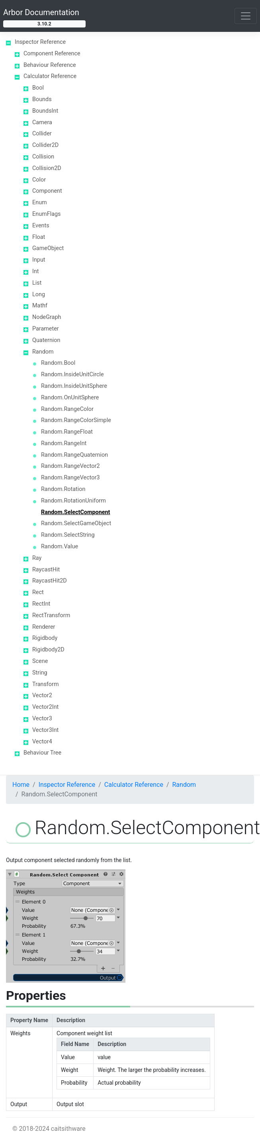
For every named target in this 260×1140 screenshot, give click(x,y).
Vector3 (42, 718)
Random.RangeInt (63, 443)
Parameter (45, 328)
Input (38, 259)
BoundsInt (45, 111)
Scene (40, 661)
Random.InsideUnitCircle (72, 374)
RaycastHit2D (49, 580)
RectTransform (51, 615)
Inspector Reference (40, 42)
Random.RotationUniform (73, 500)
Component (47, 191)
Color (39, 179)
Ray (36, 558)
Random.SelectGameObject (76, 523)
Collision (43, 156)
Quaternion (46, 340)
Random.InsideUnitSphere (74, 386)
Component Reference (51, 53)
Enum (39, 202)
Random (43, 351)
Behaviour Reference (49, 65)
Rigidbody (44, 638)
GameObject (48, 248)
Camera (42, 122)
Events (40, 225)
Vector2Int (45, 707)
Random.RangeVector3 (70, 477)
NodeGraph (46, 317)
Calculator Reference (49, 76)
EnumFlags (46, 214)
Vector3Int (45, 730)
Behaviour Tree (42, 752)
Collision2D (46, 168)
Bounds (42, 99)
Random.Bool (58, 363)
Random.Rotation (63, 489)
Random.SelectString (68, 535)
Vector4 (42, 741)
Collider (42, 133)
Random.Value (59, 546)
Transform (45, 684)
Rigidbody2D (48, 649)
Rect (38, 592)
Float (38, 237)
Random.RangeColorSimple (76, 420)
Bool (38, 87)
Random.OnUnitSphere (70, 397)
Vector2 (42, 695)
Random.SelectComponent (75, 512)
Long (38, 294)
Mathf (39, 305)
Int (35, 271)
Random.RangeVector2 (70, 466)
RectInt (41, 603)
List (36, 283)
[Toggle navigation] (246, 16)
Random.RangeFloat (67, 431)
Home (20, 784)
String (39, 672)
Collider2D (45, 145)
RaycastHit (46, 569)
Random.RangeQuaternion (74, 455)
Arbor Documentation (41, 12)
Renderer (43, 627)
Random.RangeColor (67, 409)
